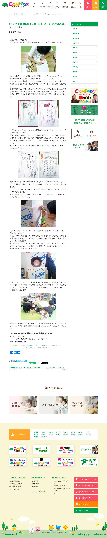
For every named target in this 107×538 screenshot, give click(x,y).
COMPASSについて (57, 5)
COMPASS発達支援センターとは (62, 482)
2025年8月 (76, 52)
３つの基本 (35, 481)
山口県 (80, 432)
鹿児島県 (88, 434)
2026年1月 (76, 29)
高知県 (65, 432)
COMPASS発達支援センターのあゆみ (62, 489)
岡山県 (58, 432)
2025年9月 (76, 48)
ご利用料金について (15, 481)
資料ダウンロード (88, 5)
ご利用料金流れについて (50, 5)
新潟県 (73, 434)
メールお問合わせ (95, 5)
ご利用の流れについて (16, 483)
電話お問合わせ (103, 5)
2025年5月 (76, 67)
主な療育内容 (35, 483)
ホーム (34, 4)
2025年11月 (76, 38)
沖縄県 (36, 436)
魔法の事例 (35, 486)
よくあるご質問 (80, 5)
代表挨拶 (56, 493)
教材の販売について (59, 485)
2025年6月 (76, 62)
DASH (13, 361)
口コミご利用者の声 (73, 5)
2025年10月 (76, 43)
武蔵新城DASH (21, 361)
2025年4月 (76, 71)
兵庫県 (88, 432)
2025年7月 (76, 57)
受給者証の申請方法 (15, 486)
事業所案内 (42, 4)
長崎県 (51, 434)
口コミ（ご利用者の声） (38, 491)
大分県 (73, 432)
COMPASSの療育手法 (65, 5)
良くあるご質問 (14, 489)
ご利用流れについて (78, 133)
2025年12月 (76, 33)
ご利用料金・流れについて (17, 477)
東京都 (58, 434)
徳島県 (65, 434)
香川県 (36, 432)
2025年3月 (76, 76)
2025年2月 (76, 81)
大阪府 (51, 432)
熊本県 (36, 434)
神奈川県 (44, 436)
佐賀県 (80, 434)
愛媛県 (43, 434)
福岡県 (43, 432)
